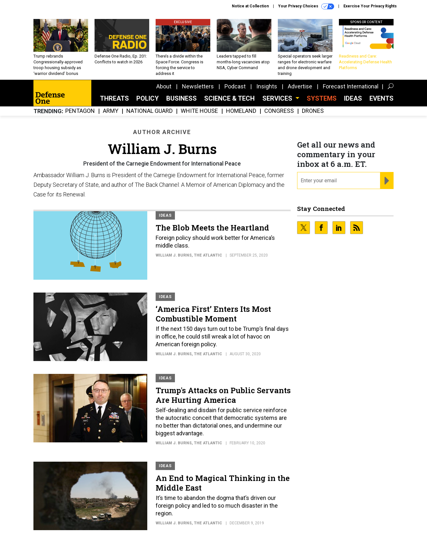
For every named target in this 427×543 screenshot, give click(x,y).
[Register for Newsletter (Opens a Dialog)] (386, 180)
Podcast (235, 86)
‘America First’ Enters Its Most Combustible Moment (213, 314)
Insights (266, 86)
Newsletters (198, 86)
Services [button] (278, 98)
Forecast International (350, 86)
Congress (279, 111)
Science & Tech (229, 98)
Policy (147, 98)
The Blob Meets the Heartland (212, 227)
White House (199, 111)
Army (110, 111)
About (163, 86)
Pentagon (80, 111)
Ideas (353, 98)
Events (381, 98)
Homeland (241, 111)
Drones (313, 111)
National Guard (149, 111)
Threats (114, 98)
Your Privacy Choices (306, 6)
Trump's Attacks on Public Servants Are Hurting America (223, 395)
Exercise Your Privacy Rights (370, 6)
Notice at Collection (250, 6)
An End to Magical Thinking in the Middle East (223, 483)
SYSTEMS (322, 98)
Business (181, 98)
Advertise (300, 86)
